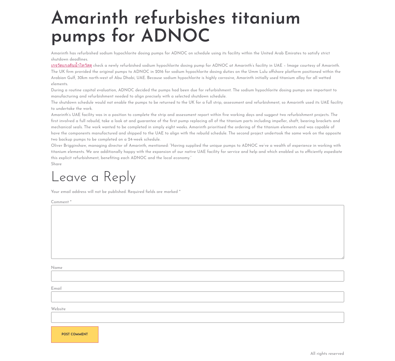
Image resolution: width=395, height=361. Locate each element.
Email (56, 289)
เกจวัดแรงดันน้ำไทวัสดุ (71, 66)
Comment (61, 202)
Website (58, 309)
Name (56, 268)
